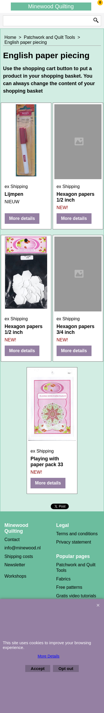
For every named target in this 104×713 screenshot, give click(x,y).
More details (22, 218)
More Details (49, 656)
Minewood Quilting (51, 6)
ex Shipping (16, 186)
